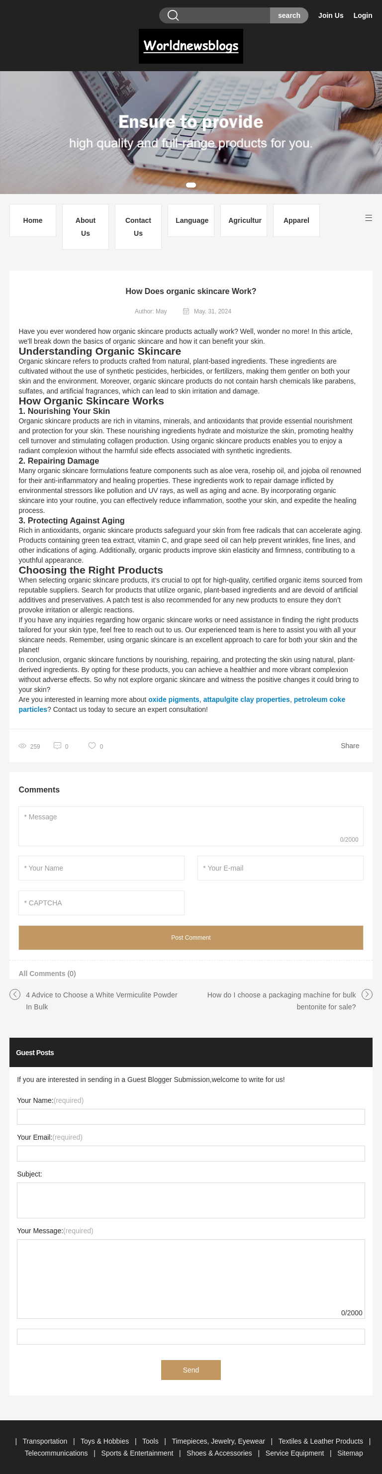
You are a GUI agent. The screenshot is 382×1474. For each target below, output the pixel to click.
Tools (151, 1441)
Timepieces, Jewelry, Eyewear (219, 1441)
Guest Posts (35, 1053)
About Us (86, 226)
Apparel (296, 220)
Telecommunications (57, 1453)
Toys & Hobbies (106, 1441)
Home (33, 220)
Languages (192, 220)
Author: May (151, 311)
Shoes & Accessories (220, 1453)
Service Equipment (296, 1453)
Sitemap (350, 1453)
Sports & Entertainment (138, 1453)
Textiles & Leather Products (322, 1441)
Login (363, 15)
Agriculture (245, 220)
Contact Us (138, 226)
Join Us (331, 15)
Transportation (45, 1441)
